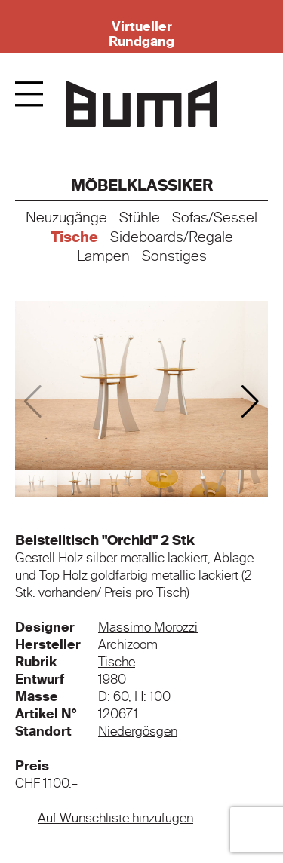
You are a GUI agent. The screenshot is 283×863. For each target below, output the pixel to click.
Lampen (103, 256)
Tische (74, 237)
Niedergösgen (137, 731)
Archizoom (128, 644)
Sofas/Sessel (214, 218)
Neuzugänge (66, 218)
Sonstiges (174, 256)
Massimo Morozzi (148, 627)
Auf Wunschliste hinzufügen (115, 817)
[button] (250, 401)
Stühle (139, 218)
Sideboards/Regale (171, 237)
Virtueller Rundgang (141, 34)
